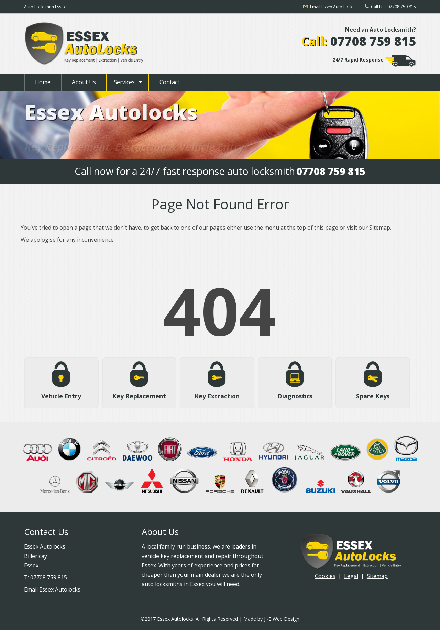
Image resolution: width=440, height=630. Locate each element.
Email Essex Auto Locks (332, 7)
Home (43, 82)
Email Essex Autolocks (52, 589)
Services (124, 82)
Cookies (325, 576)
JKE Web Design (281, 619)
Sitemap (379, 227)
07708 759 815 (401, 7)
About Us (84, 82)
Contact (169, 82)
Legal (351, 576)
